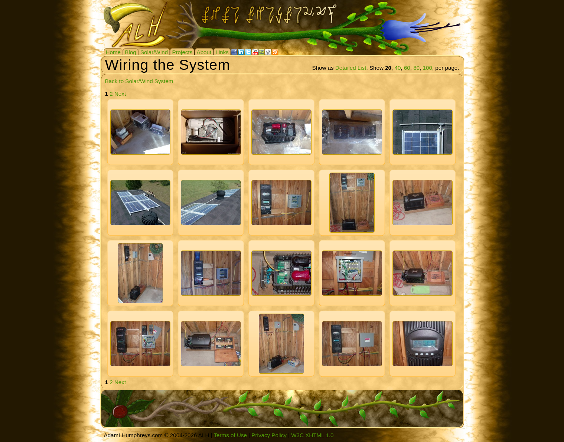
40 (397, 68)
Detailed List (350, 68)
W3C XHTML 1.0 (312, 435)
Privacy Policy (269, 435)
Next (120, 94)
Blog (130, 52)
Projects (182, 52)
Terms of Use (230, 435)
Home (113, 52)
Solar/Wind (154, 52)
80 (416, 68)
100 (427, 68)
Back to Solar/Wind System (139, 81)
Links (221, 52)
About (204, 52)
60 (407, 68)
